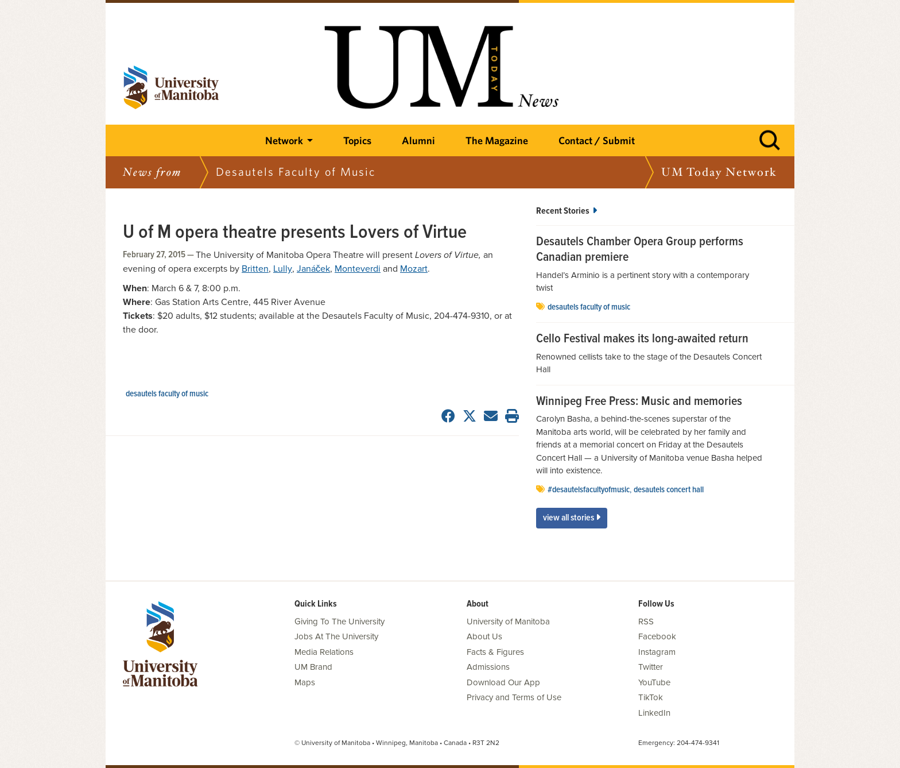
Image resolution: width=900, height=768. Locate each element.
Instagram (657, 652)
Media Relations (324, 652)
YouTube (654, 682)
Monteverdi (358, 269)
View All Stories (571, 518)
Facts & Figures (495, 652)
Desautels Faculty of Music (167, 394)
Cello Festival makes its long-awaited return (642, 339)
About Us (484, 636)
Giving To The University (339, 621)
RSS (646, 621)
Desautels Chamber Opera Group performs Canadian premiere (639, 250)
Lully (282, 269)
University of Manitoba (508, 621)
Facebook (657, 636)
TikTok (650, 697)
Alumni (418, 140)
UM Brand (313, 667)
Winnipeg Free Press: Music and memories (639, 402)
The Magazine (496, 140)
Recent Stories (566, 211)
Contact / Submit (596, 140)
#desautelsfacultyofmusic (589, 490)
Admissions (488, 667)
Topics (357, 140)
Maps (304, 682)
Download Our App (503, 682)
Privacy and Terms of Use (514, 697)
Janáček (313, 269)
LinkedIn (654, 713)
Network (284, 140)
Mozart (414, 269)
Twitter (650, 667)
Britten (255, 269)
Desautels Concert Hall (669, 490)
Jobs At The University (336, 636)
